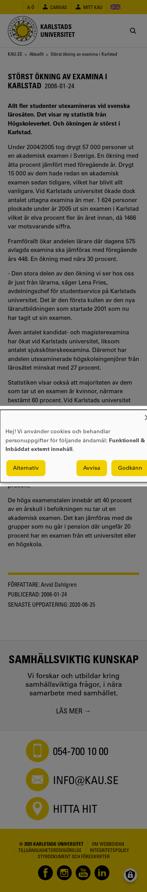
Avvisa (91, 467)
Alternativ (26, 467)
